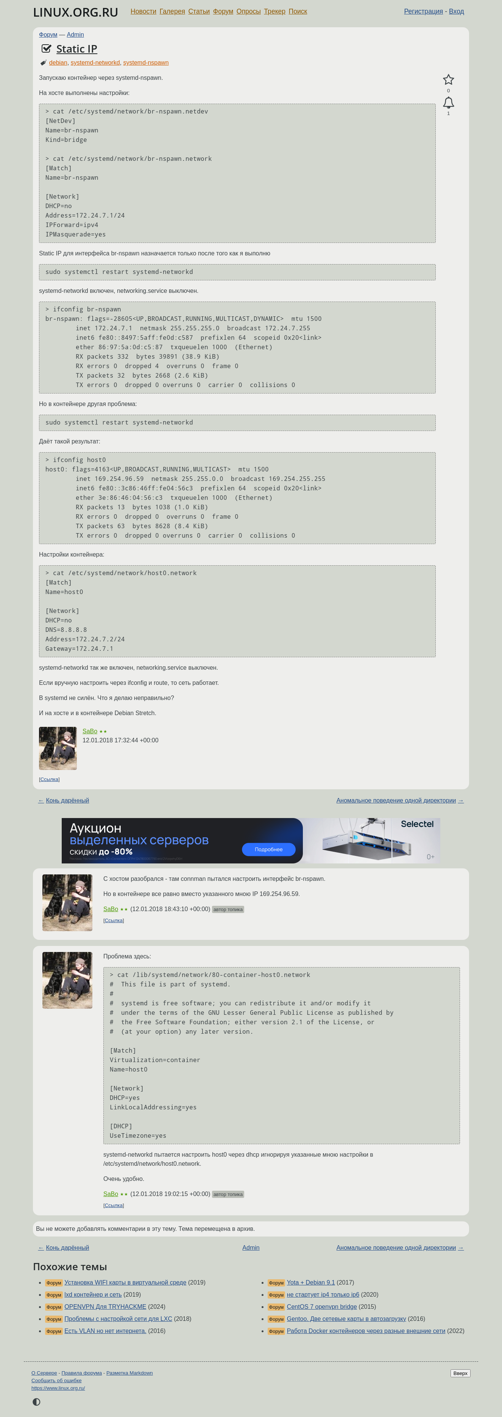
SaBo (90, 731)
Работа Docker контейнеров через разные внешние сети (366, 1331)
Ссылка (49, 779)
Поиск (298, 11)
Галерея (172, 11)
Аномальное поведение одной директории (396, 800)
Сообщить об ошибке (56, 1380)
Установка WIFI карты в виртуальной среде (125, 1282)
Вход (456, 11)
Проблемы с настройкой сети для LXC (118, 1319)
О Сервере (44, 1373)
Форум (223, 11)
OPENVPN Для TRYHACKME (105, 1306)
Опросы (249, 11)
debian (58, 62)
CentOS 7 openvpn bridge (322, 1306)
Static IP (76, 48)
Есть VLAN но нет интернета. (105, 1331)
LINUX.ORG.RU (75, 12)
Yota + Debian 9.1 (311, 1282)
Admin (75, 34)
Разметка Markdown (129, 1373)
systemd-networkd (95, 62)
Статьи (199, 11)
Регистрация (423, 11)
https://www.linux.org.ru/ (58, 1388)
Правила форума (82, 1373)
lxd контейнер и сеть (93, 1294)
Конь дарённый (67, 800)
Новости (143, 11)
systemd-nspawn (145, 62)
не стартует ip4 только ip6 (323, 1294)
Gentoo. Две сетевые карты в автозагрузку (346, 1319)
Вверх (461, 1373)
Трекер (274, 11)
